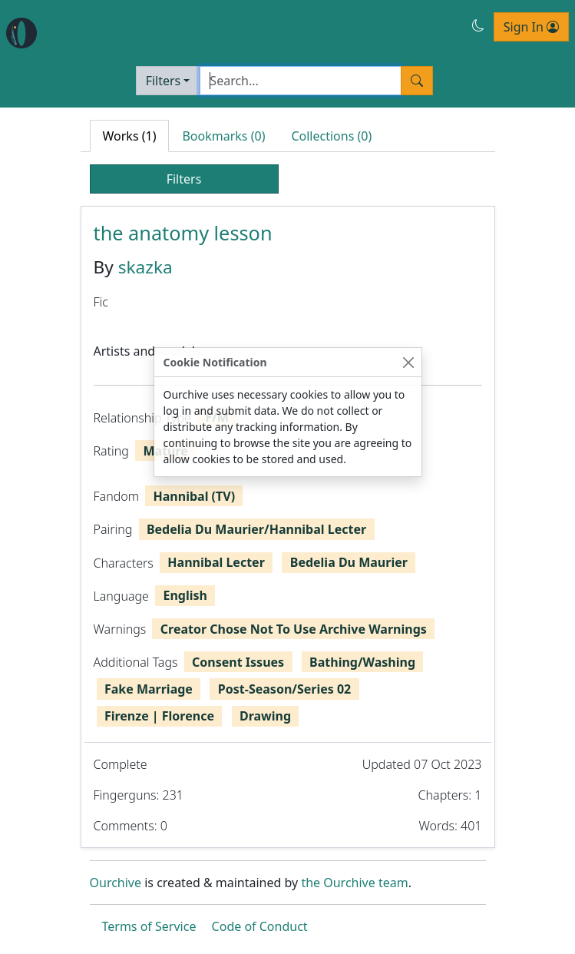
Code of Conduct (260, 926)
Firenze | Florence (159, 715)
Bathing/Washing (362, 662)
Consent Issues (238, 662)
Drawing (265, 715)
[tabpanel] (288, 527)
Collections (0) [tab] (331, 136)
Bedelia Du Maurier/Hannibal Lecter (256, 529)
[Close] (409, 362)
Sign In (531, 26)
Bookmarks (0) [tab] (223, 136)
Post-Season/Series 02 (284, 689)
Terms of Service (149, 926)
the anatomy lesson (183, 233)
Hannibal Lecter (215, 562)
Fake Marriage (148, 689)
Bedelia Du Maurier (349, 562)
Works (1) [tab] (130, 136)
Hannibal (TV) (195, 496)
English (185, 595)
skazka (145, 267)
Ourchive (116, 882)
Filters (163, 80)
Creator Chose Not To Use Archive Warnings (293, 629)
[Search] (301, 80)
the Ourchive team (354, 882)
